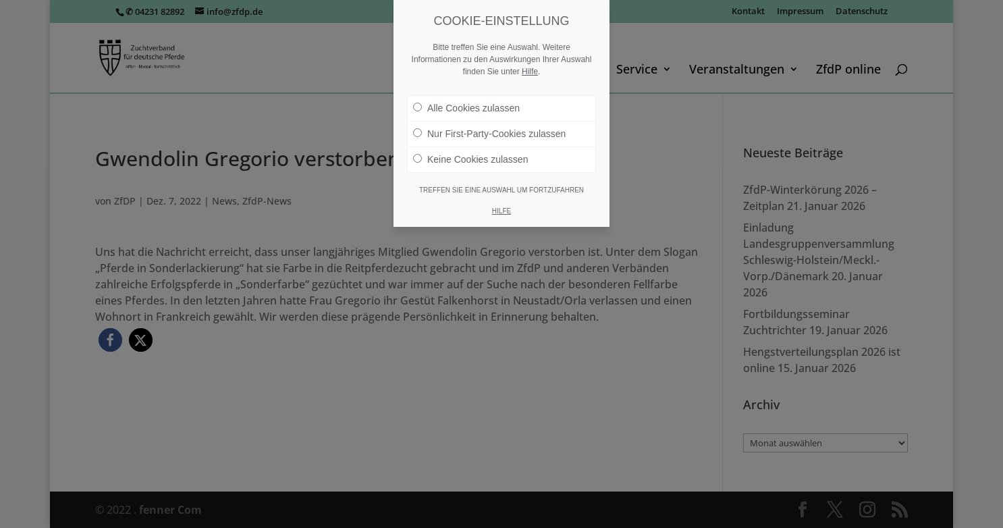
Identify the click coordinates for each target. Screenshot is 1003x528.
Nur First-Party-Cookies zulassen (489, 133)
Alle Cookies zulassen (466, 108)
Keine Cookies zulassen (470, 159)
